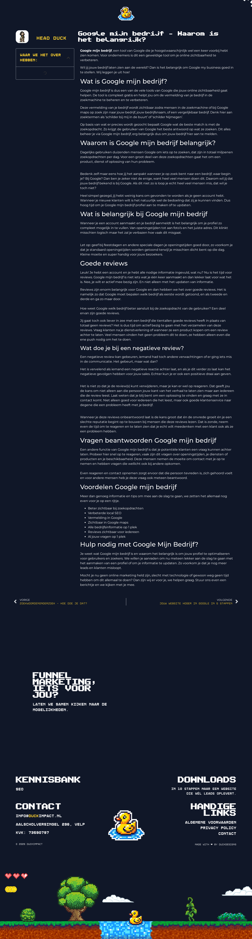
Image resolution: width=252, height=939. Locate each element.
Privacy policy (218, 828)
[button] (68, 58)
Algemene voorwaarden (210, 822)
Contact (227, 834)
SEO (19, 789)
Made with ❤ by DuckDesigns (215, 844)
